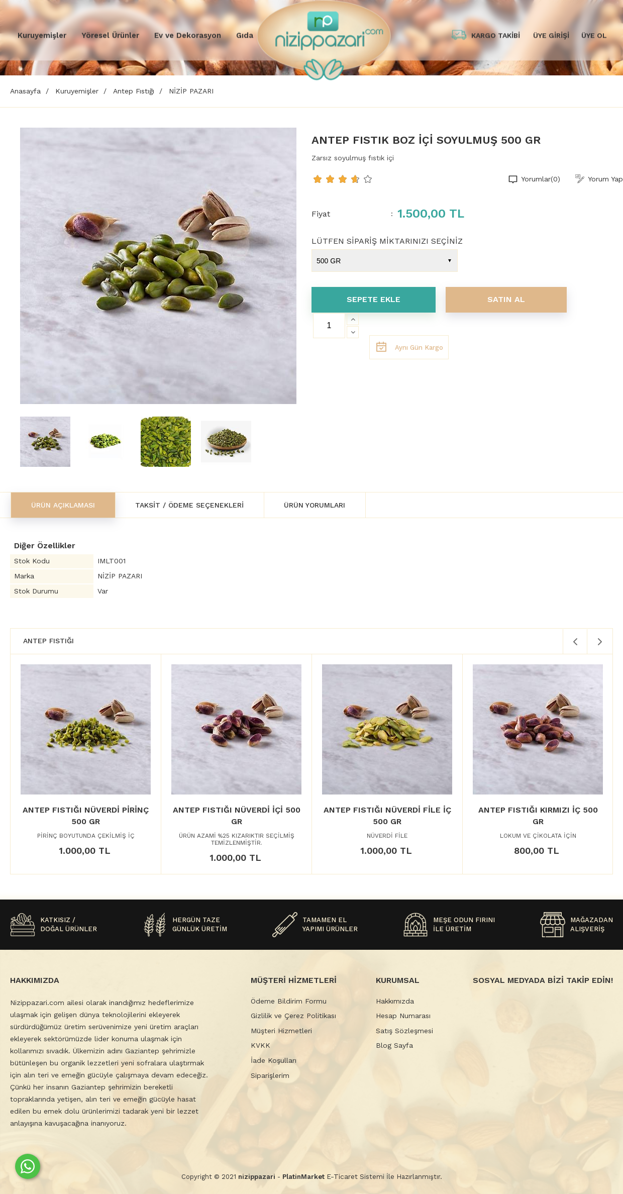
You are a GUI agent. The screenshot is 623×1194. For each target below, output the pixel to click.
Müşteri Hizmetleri (281, 1031)
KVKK (260, 1045)
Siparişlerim (270, 1075)
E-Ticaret (342, 1176)
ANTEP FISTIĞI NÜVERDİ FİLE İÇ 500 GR (387, 815)
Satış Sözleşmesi (404, 1031)
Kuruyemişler (42, 35)
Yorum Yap (605, 179)
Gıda (244, 35)
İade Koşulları (273, 1060)
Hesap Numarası (403, 1016)
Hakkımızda (395, 1001)
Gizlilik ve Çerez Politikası (293, 1016)
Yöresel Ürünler (110, 35)
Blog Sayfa (394, 1045)
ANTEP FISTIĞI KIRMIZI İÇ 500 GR (538, 815)
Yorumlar (540, 179)
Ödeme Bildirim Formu (289, 1001)
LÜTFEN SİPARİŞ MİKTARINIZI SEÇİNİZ (387, 241)
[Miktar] (329, 325)
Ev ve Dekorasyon (187, 35)
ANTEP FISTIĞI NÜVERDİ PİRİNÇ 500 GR (86, 815)
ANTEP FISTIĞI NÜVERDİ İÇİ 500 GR (236, 815)
